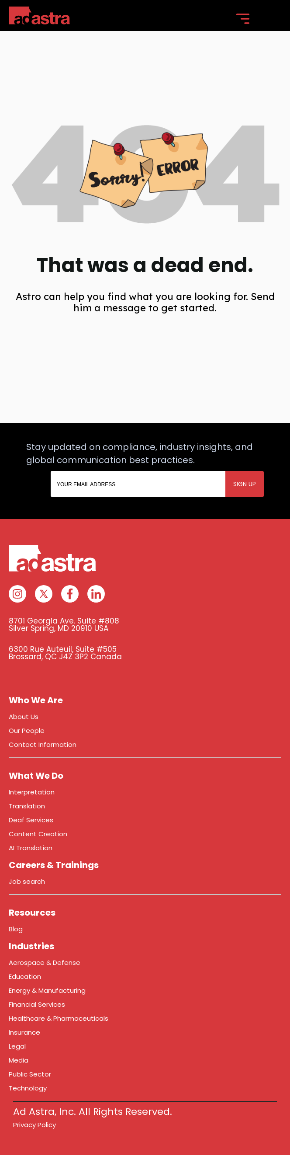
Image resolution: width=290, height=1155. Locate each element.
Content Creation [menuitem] (38, 833)
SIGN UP (244, 484)
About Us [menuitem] (23, 716)
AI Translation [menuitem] (30, 847)
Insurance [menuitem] (24, 1032)
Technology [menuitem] (28, 1088)
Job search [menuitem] (27, 881)
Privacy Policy (34, 1125)
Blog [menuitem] (16, 929)
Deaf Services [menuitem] (31, 820)
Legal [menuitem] (17, 1046)
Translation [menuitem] (27, 806)
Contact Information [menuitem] (42, 744)
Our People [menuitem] (27, 730)
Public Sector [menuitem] (30, 1074)
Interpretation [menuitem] (32, 792)
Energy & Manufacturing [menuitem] (47, 990)
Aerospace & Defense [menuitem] (44, 962)
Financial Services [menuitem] (37, 1004)
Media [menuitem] (18, 1060)
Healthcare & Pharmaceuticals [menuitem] (58, 1018)
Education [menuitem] (25, 976)
